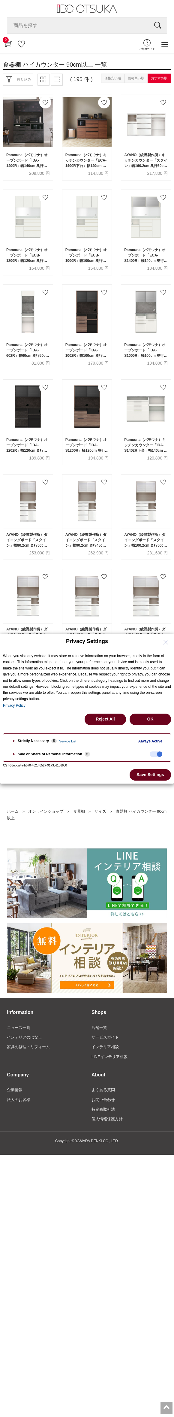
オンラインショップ (45, 811)
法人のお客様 (18, 1099)
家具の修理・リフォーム (28, 1047)
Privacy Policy (14, 705)
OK (150, 719)
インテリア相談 (105, 1047)
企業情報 (14, 1090)
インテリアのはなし (24, 1037)
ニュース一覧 (18, 1027)
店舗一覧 (99, 1027)
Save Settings (150, 774)
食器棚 (79, 811)
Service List (67, 741)
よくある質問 (103, 1090)
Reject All (105, 719)
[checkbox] (156, 754)
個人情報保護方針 (107, 1119)
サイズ (100, 811)
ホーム (13, 811)
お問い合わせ (103, 1099)
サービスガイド (105, 1037)
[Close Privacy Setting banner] (165, 642)
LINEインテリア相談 (110, 1056)
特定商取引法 (103, 1109)
